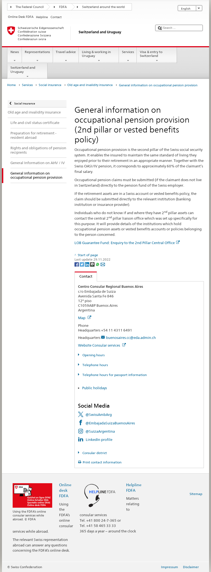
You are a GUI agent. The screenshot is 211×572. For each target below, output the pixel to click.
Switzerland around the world (103, 7)
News (14, 56)
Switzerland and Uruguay (27, 72)
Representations (37, 56)
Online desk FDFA (65, 490)
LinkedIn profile (99, 439)
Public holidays (94, 388)
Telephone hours (95, 365)
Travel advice (66, 56)
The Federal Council (30, 7)
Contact (83, 276)
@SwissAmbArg (98, 414)
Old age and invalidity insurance (90, 85)
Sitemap (196, 494)
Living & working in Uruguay (99, 56)
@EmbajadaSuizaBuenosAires (110, 423)
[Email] (103, 264)
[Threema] (92, 264)
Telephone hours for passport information (114, 375)
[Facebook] (77, 264)
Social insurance (50, 85)
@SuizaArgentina (100, 431)
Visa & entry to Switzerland (157, 56)
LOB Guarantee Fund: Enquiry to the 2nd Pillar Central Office (127, 243)
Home (11, 85)
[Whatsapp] (98, 264)
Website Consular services (102, 345)
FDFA (63, 7)
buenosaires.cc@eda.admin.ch (131, 337)
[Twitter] (82, 264)
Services (128, 56)
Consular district (94, 453)
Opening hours (93, 355)
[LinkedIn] (87, 264)
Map (84, 318)
